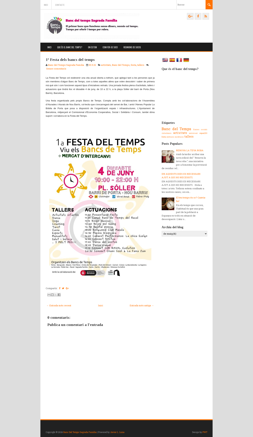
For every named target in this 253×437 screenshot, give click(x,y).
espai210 (203, 133)
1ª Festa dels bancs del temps (70, 59)
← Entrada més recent (59, 305)
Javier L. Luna (117, 432)
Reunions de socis (132, 47)
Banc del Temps (121, 64)
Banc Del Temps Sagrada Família (79, 432)
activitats (106, 64)
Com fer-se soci (110, 47)
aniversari (193, 133)
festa (133, 64)
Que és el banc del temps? (69, 47)
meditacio (179, 137)
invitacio (170, 137)
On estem (92, 47)
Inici (46, 4)
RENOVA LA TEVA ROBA (189, 150)
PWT (204, 432)
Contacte (59, 4)
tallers (140, 64)
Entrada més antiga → (142, 305)
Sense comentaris (56, 68)
